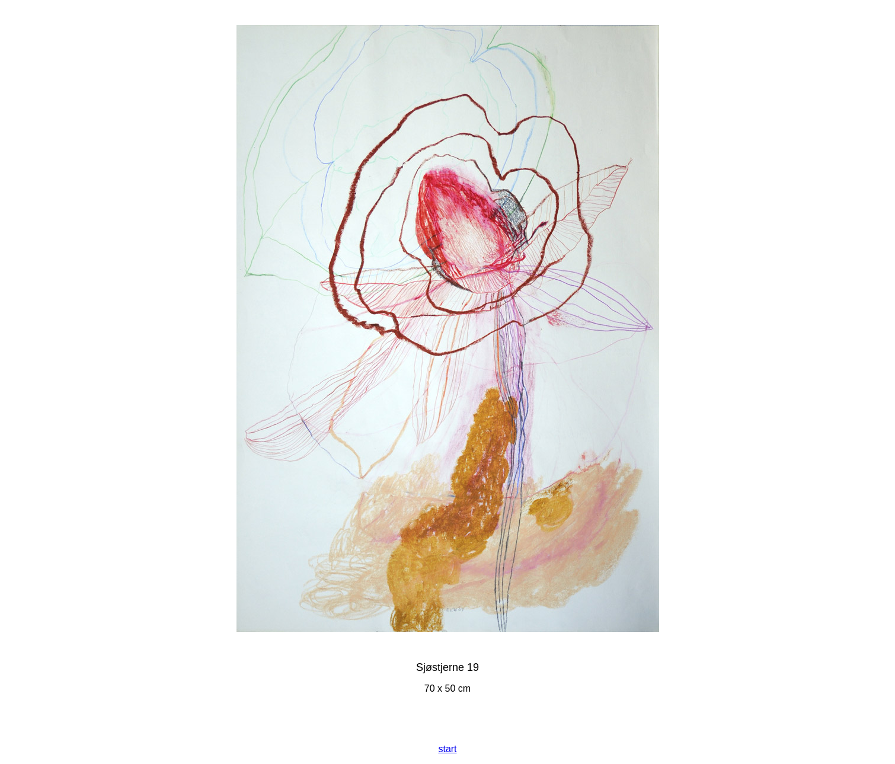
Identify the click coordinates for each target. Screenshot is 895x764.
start (447, 749)
